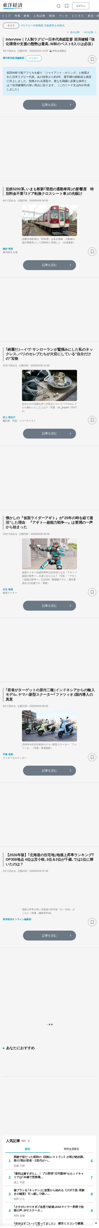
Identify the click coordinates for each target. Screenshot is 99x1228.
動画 (52, 15)
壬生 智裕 (8, 589)
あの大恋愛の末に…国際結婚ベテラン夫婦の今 (43, 1028)
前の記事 (75, 32)
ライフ (11, 25)
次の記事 (88, 32)
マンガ (63, 15)
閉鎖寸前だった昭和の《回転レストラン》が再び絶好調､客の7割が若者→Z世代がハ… (49, 828)
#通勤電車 (12, 1197)
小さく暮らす (22, 1038)
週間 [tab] (71, 989)
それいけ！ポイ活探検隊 (29, 1077)
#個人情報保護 (30, 1197)
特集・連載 (22, 15)
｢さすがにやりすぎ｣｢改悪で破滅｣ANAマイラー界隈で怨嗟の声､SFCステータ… (48, 878)
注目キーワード (17, 1187)
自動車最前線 (22, 1008)
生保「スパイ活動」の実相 (30, 1087)
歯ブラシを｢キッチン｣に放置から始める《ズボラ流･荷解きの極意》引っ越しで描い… (49, 862)
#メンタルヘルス (51, 1204)
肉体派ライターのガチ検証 (30, 1058)
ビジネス (78, 15)
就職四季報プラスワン (27, 1018)
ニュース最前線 (23, 1068)
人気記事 (39, 15)
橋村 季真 (8, 249)
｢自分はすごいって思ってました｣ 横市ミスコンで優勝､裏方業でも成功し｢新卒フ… (49, 895)
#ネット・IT (13, 1204)
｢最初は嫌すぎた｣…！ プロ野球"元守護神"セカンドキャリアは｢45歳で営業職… (49, 845)
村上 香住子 (9, 417)
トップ (6, 15)
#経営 (83, 1204)
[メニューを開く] (94, 6)
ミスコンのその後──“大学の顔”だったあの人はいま (46, 998)
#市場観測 (78, 1197)
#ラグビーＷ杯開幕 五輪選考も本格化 (43, 25)
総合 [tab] (27, 819)
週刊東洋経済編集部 (13, 58)
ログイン (80, 6)
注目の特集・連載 (19, 1107)
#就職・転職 (31, 1204)
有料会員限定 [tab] (71, 819)
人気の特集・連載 (20, 982)
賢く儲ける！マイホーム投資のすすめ (37, 1048)
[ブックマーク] (92, 59)
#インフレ (71, 1204)
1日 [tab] (27, 989)
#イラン (64, 1197)
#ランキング (49, 1197)
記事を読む (49, 104)
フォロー (33, 58)
